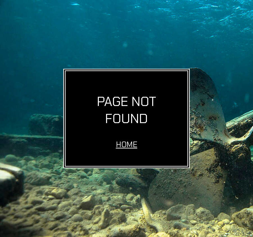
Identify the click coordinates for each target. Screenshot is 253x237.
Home (126, 144)
